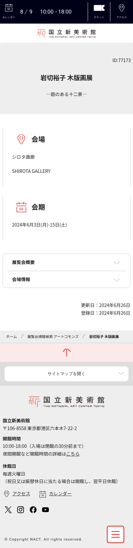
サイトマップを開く (66, 373)
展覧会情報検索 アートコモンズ (53, 336)
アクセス (21, 493)
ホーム (11, 336)
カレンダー (60, 493)
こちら (73, 453)
